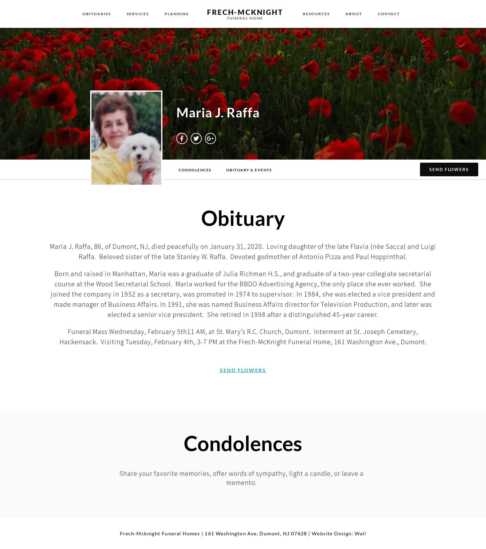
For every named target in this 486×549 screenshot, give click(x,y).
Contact (389, 13)
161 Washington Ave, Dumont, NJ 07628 (256, 533)
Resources (316, 13)
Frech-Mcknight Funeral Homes (160, 533)
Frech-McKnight (245, 12)
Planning (177, 13)
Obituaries (96, 13)
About (354, 13)
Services (138, 13)
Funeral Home (245, 18)
